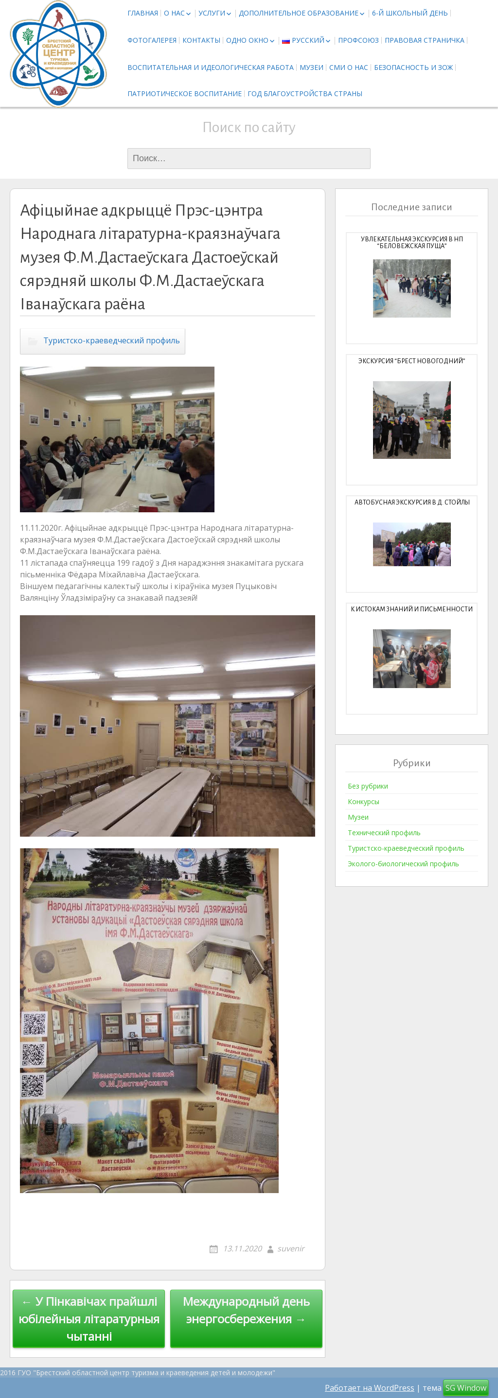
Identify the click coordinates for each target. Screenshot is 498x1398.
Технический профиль (384, 832)
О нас (174, 12)
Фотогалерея (152, 40)
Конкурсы (363, 801)
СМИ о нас (348, 67)
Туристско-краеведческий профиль (111, 341)
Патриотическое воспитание (184, 93)
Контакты (201, 40)
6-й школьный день (410, 12)
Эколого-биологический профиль (403, 863)
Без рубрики (368, 786)
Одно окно (247, 40)
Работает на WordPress (369, 1387)
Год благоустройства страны (305, 93)
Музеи (311, 67)
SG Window (465, 1387)
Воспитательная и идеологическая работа (210, 67)
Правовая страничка (424, 40)
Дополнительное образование (298, 12)
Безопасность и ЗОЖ (413, 67)
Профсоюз (358, 40)
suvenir (290, 1248)
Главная (142, 12)
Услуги (211, 12)
